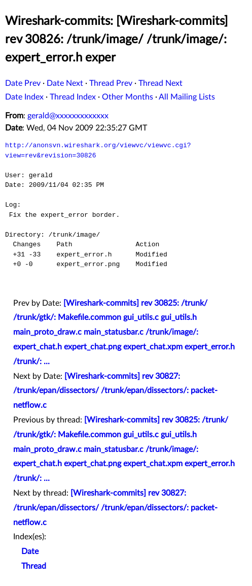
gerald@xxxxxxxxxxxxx (68, 116)
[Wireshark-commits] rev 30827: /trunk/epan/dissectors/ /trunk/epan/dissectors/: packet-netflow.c (115, 391)
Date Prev (23, 83)
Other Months (127, 97)
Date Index (24, 97)
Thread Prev (110, 83)
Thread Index (73, 97)
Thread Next (160, 83)
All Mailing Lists (187, 97)
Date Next (65, 83)
